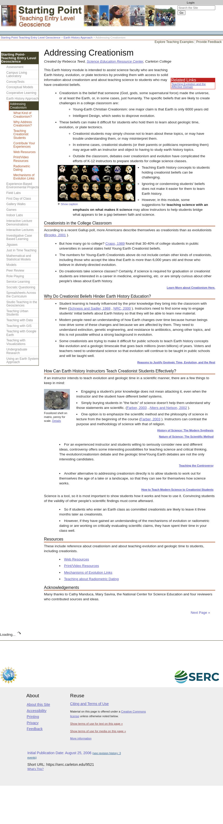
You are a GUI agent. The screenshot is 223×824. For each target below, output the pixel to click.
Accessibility (36, 711)
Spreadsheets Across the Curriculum (21, 294)
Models (11, 265)
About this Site (38, 704)
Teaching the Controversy (196, 465)
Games (11, 210)
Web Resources (76, 559)
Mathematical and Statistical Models (18, 257)
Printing (33, 717)
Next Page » (200, 613)
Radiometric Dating (21, 168)
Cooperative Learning (21, 93)
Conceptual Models (19, 87)
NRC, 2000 (122, 308)
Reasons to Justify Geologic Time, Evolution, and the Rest (176, 362)
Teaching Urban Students (17, 313)
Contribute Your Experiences (24, 145)
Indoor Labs (14, 215)
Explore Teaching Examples (174, 42)
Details (56, 420)
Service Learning (18, 281)
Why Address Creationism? (22, 124)
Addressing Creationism (18, 105)
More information (81, 738)
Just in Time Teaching (21, 250)
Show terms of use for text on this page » (96, 723)
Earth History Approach (78, 37)
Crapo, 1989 (115, 243)
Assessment (15, 67)
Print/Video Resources (81, 566)
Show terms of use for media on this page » (98, 731)
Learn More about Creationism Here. (191, 287)
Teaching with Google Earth (21, 333)
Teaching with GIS (19, 326)
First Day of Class (18, 198)
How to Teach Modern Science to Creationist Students (177, 489)
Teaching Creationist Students (20, 134)
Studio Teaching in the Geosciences (21, 304)
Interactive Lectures (20, 230)
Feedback (34, 729)
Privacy (33, 723)
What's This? (35, 768)
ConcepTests (15, 82)
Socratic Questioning (20, 287)
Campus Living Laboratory (16, 74)
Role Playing (15, 276)
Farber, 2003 (137, 408)
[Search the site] (196, 7)
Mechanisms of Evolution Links (88, 572)
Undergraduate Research (16, 351)
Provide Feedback (209, 42)
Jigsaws (12, 244)
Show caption (68, 204)
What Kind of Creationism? (22, 114)
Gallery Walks (16, 204)
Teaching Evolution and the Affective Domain (189, 85)
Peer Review (15, 270)
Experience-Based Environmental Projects (22, 185)
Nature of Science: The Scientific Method (186, 436)
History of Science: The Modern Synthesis (185, 430)
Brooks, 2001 (55, 235)
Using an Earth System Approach (22, 360)
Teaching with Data (19, 320)
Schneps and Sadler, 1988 (89, 308)
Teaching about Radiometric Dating (91, 579)
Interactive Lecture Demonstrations (19, 222)
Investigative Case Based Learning (19, 237)
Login (191, 2)
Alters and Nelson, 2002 (168, 408)
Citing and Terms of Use (89, 704)
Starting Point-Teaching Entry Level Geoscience (30, 37)
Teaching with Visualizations (16, 342)
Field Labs (13, 193)
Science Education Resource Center (115, 61)
